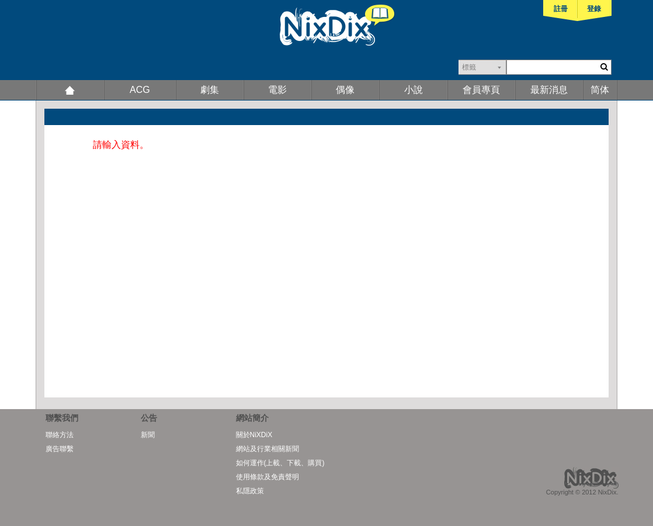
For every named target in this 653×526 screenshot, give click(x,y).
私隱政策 (250, 491)
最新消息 (549, 90)
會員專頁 (481, 90)
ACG (140, 90)
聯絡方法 (60, 435)
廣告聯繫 (60, 449)
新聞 (148, 435)
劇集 (209, 90)
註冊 (561, 9)
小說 (413, 90)
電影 (277, 90)
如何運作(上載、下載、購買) (280, 463)
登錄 (594, 9)
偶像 (345, 90)
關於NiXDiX (254, 435)
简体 (600, 90)
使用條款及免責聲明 (267, 477)
